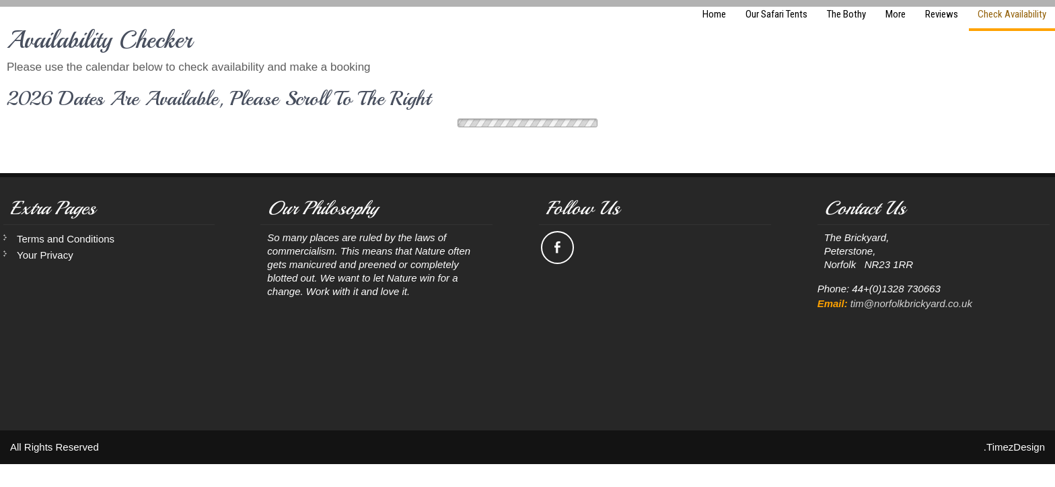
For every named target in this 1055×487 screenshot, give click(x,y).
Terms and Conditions (65, 239)
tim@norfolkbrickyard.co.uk (911, 303)
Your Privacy (45, 255)
